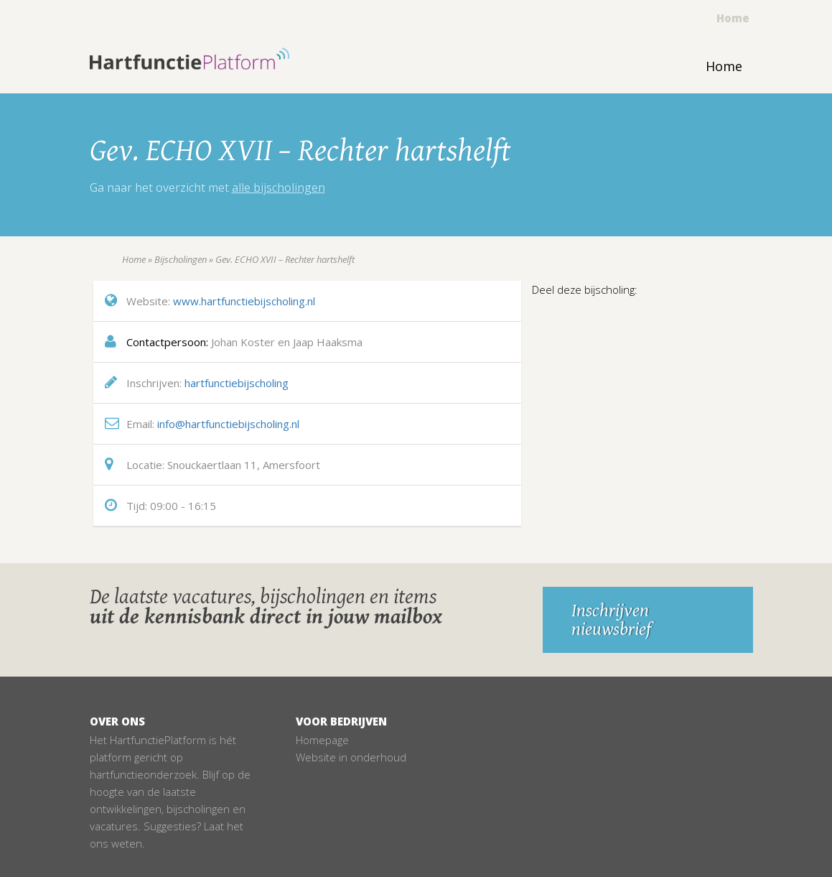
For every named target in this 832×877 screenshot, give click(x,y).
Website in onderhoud (351, 757)
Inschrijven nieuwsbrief (611, 620)
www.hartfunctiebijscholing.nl (244, 301)
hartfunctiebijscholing (236, 383)
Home (732, 18)
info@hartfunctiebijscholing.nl (228, 424)
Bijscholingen (180, 259)
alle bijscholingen (278, 187)
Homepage (322, 740)
